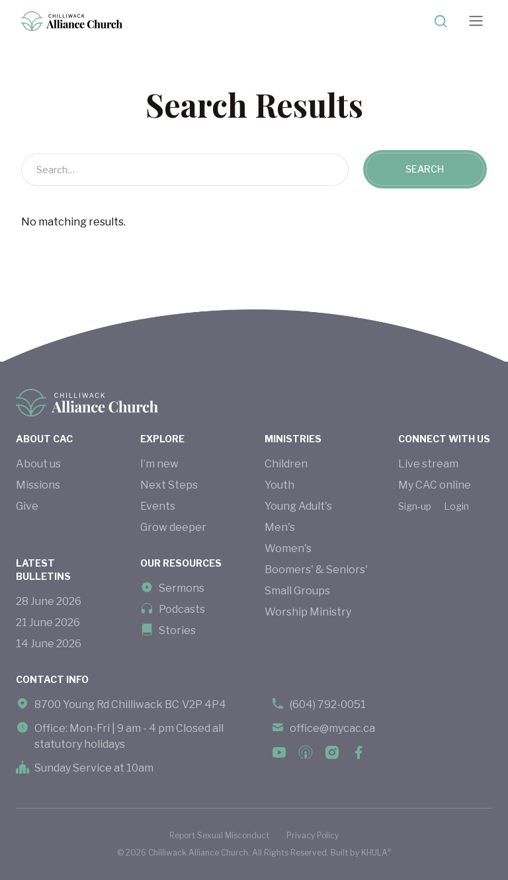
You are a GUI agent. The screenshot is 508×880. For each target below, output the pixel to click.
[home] (71, 21)
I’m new (159, 464)
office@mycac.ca (332, 728)
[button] (476, 21)
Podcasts (182, 609)
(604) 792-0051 (328, 704)
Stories (177, 630)
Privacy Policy (312, 835)
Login (456, 506)
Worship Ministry (308, 612)
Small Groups (297, 590)
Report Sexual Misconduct (219, 835)
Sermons (181, 588)
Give (27, 506)
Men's (280, 527)
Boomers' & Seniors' (316, 569)
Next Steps (169, 485)
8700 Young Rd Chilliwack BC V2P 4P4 (130, 704)
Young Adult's (298, 506)
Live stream (428, 464)
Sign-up (414, 506)
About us (38, 464)
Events (157, 506)
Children (286, 464)
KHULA (376, 852)
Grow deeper (173, 527)
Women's (288, 548)
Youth (279, 485)
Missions (38, 485)
